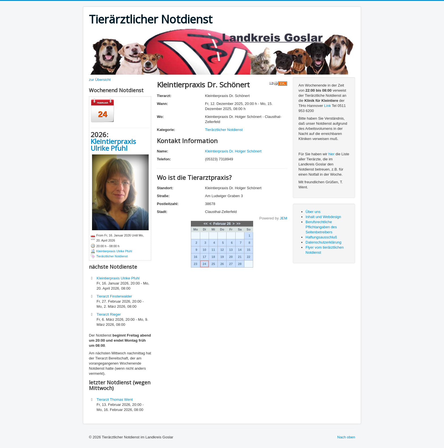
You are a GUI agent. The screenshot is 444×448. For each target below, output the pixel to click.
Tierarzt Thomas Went (115, 399)
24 (204, 264)
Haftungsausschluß (321, 237)
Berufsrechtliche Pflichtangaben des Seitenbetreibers (321, 227)
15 (248, 249)
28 (240, 264)
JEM (283, 218)
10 (204, 249)
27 (230, 264)
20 (230, 257)
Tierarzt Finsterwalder (114, 296)
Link (327, 106)
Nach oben (346, 437)
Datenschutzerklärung (323, 242)
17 (204, 257)
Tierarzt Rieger (109, 314)
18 (213, 257)
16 (195, 257)
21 (240, 257)
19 (222, 257)
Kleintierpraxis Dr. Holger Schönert (233, 151)
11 (213, 249)
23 (195, 264)
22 (248, 257)
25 (213, 264)
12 (222, 249)
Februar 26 (221, 224)
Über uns (313, 212)
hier (331, 154)
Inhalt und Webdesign (323, 217)
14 (240, 249)
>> (238, 224)
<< (206, 224)
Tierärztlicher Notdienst (112, 256)
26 (222, 264)
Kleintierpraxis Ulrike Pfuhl (113, 145)
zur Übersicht (100, 79)
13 (230, 249)
